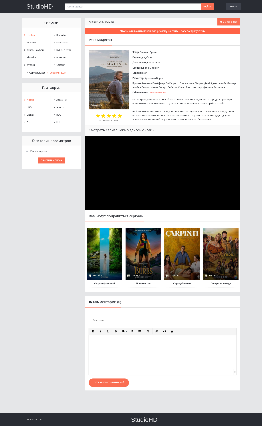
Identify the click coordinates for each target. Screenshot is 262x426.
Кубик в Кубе (64, 50)
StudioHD (39, 6)
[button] (93, 331)
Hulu (58, 122)
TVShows (32, 42)
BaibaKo (61, 35)
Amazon (61, 107)
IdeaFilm (31, 57)
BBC (58, 114)
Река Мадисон (38, 151)
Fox (29, 122)
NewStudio (62, 42)
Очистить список (51, 160)
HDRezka (61, 57)
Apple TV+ (61, 99)
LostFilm (31, 35)
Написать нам (34, 419)
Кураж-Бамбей (35, 50)
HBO (29, 107)
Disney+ (31, 114)
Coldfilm (60, 64)
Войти (233, 6)
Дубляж (148, 57)
